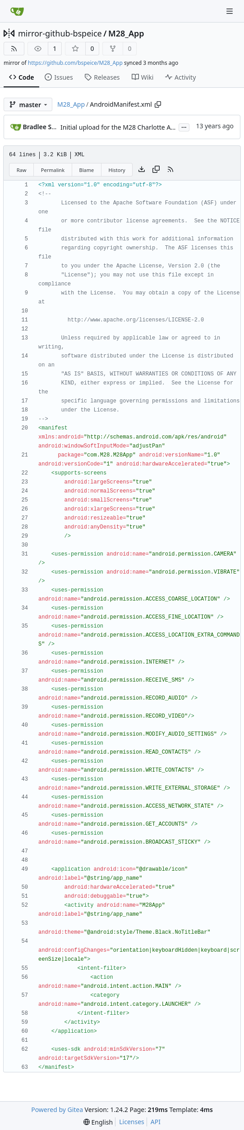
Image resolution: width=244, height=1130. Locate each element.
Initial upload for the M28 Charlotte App (119, 127)
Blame (86, 170)
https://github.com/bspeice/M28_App (75, 63)
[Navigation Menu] (230, 11)
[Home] (17, 11)
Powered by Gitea (57, 1109)
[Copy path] (158, 104)
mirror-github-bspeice (60, 33)
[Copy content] (156, 169)
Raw (22, 170)
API (156, 1121)
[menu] (98, 1122)
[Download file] (141, 169)
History (117, 170)
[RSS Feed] (14, 48)
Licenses (131, 1121)
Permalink (52, 170)
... (184, 126)
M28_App (126, 33)
